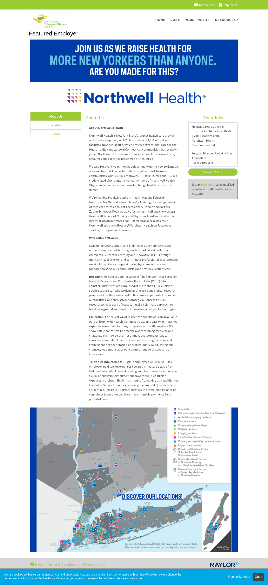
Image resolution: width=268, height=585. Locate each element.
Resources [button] (225, 19)
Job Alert (209, 184)
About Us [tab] (56, 116)
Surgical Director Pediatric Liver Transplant (213, 158)
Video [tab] (56, 134)
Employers (228, 4)
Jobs (175, 19)
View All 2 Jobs (213, 172)
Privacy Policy (94, 564)
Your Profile (197, 19)
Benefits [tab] (56, 125)
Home (160, 19)
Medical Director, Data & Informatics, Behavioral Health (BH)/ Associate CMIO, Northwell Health (212, 136)
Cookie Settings (239, 576)
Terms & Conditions (63, 564)
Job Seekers (204, 4)
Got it (258, 576)
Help (36, 564)
